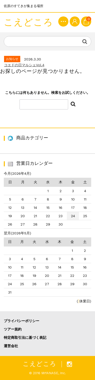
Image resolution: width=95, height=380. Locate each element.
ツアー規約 (13, 329)
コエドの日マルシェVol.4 (24, 65)
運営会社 (11, 346)
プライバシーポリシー (21, 321)
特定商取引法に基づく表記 (25, 338)
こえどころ (28, 22)
